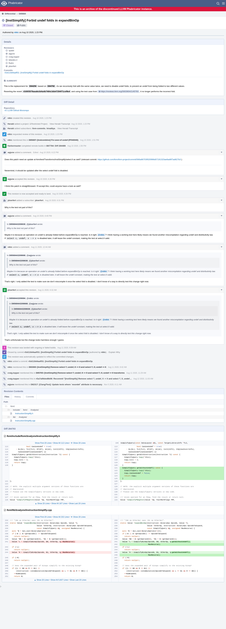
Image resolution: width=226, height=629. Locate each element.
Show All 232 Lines (61, 517)
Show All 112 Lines (61, 443)
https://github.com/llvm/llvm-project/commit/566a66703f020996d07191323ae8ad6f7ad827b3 (139, 159)
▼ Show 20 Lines (78, 443)
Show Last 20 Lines (77, 503)
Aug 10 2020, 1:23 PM (42, 118)
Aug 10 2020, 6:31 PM (54, 200)
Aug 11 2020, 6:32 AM (47, 290)
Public (23, 25)
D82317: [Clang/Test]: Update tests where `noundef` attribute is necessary (66, 384)
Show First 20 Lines (43, 443)
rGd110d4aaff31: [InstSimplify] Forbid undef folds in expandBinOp (34, 72)
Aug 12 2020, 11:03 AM (143, 379)
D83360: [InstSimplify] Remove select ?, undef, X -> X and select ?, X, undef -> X (67, 367)
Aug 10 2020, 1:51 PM (89, 140)
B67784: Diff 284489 (56, 146)
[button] (223, 3)
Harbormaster (14, 146)
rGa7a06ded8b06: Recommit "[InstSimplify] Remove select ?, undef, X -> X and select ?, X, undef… (84, 378)
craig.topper (14, 57)
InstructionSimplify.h (24, 413)
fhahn (11, 63)
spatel (11, 50)
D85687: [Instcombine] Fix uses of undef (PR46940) (53, 140)
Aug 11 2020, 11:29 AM (136, 373)
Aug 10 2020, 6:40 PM (42, 216)
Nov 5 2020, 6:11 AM (113, 384)
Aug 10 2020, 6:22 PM (49, 152)
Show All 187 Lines (59, 503)
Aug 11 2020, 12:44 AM (41, 247)
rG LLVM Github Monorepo (17, 110)
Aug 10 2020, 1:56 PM (76, 146)
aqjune (12, 53)
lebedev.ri (13, 60)
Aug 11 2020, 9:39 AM (66, 348)
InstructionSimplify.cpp (25, 420)
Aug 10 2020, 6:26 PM (45, 179)
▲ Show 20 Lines (42, 503)
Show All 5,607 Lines (59, 580)
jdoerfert (12, 66)
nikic (16, 32)
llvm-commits (39, 128)
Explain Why (114, 352)
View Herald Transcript (60, 124)
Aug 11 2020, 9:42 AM (117, 367)
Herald (11, 124)
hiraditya (51, 128)
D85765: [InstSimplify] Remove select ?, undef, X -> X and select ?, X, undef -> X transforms (80, 373)
